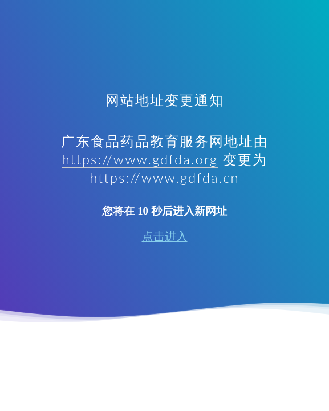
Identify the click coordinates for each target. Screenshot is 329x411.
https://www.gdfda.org (140, 159)
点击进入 (165, 236)
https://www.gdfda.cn (164, 177)
